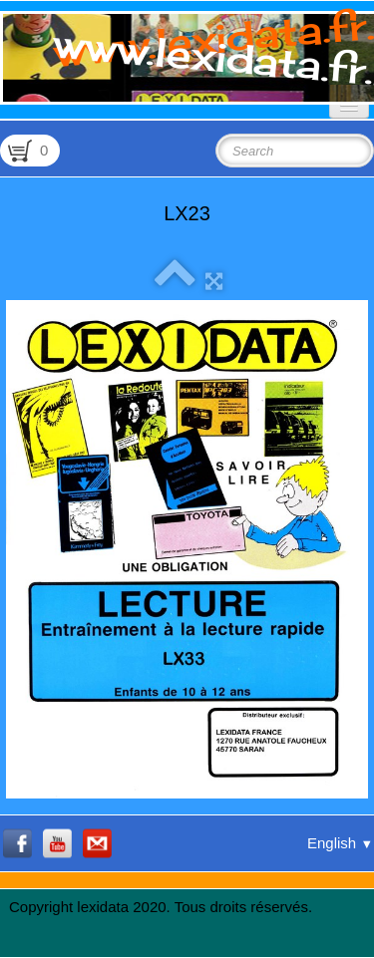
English (340, 842)
